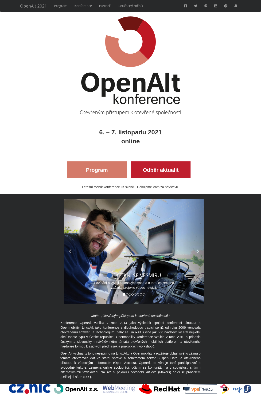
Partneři (105, 6)
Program (60, 6)
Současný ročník (130, 6)
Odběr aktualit (161, 170)
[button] (74, 251)
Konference (83, 6)
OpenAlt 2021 (33, 6)
